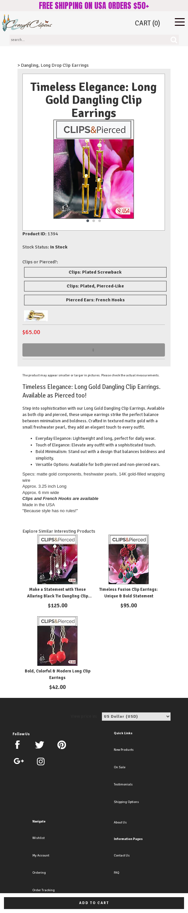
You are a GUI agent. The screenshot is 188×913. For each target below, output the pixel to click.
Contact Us (122, 855)
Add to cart (94, 903)
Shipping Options (126, 802)
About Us (120, 822)
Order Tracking (43, 890)
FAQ (116, 873)
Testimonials (123, 784)
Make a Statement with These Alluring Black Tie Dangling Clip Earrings (57, 596)
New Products (124, 750)
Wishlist (38, 838)
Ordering (39, 873)
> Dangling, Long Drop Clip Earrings (53, 65)
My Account (40, 855)
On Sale (119, 767)
